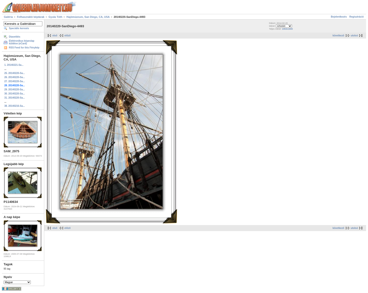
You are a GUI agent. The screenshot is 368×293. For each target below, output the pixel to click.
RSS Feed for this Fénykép (24, 47)
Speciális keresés (19, 28)
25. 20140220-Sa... (14, 73)
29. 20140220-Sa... (14, 89)
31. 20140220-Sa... (14, 97)
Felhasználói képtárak (30, 16)
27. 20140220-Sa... (14, 81)
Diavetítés (14, 36)
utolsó (354, 35)
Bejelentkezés (339, 16)
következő (338, 35)
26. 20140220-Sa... (14, 77)
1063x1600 (287, 29)
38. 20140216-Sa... (14, 106)
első (54, 35)
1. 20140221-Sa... (14, 65)
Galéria (8, 16)
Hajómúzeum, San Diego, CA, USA (88, 16)
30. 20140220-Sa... (14, 93)
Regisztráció (356, 16)
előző (67, 35)
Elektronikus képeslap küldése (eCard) (21, 42)
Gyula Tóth (55, 16)
